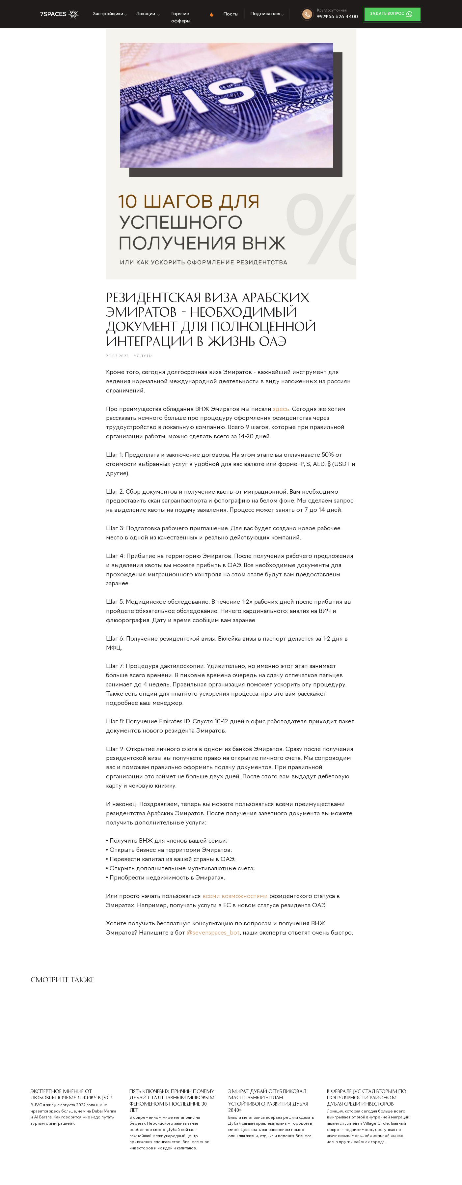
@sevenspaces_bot (213, 935)
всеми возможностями (235, 899)
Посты (230, 14)
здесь (281, 412)
